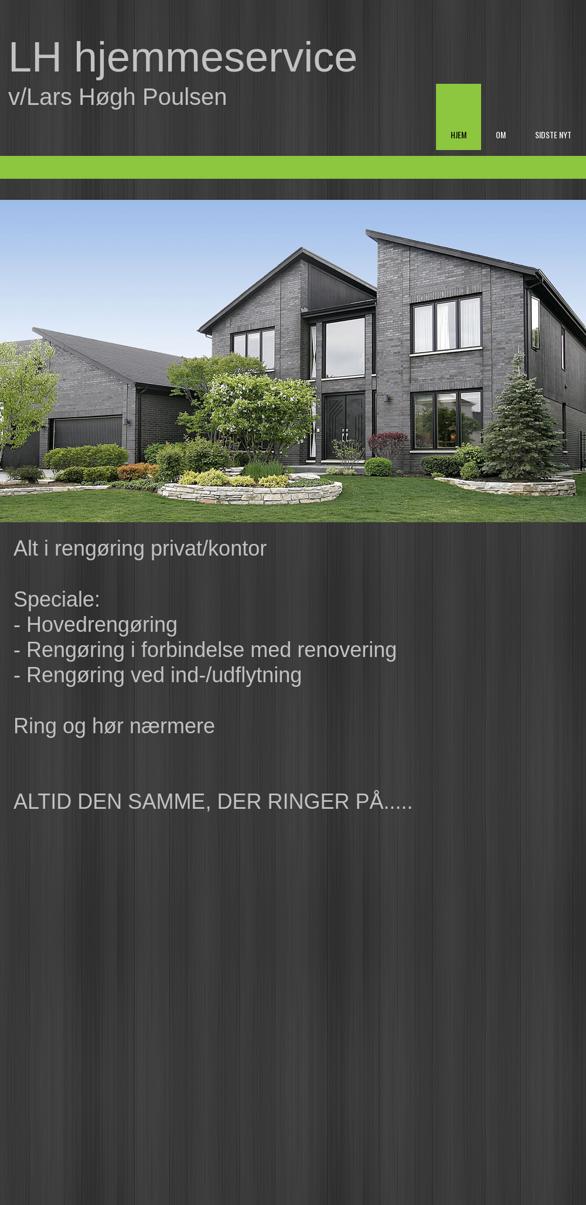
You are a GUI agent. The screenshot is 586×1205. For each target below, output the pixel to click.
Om (501, 134)
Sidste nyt (553, 134)
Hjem (458, 134)
